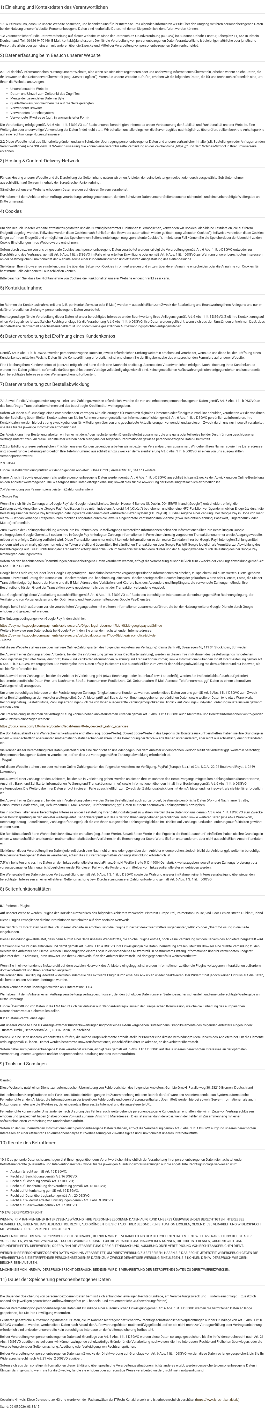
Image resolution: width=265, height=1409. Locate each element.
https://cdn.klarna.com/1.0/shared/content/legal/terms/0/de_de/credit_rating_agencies (64, 726)
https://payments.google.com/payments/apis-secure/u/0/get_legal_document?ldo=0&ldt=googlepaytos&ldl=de (81, 625)
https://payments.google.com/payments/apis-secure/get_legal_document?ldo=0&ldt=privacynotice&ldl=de (78, 635)
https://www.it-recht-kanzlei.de (217, 1399)
